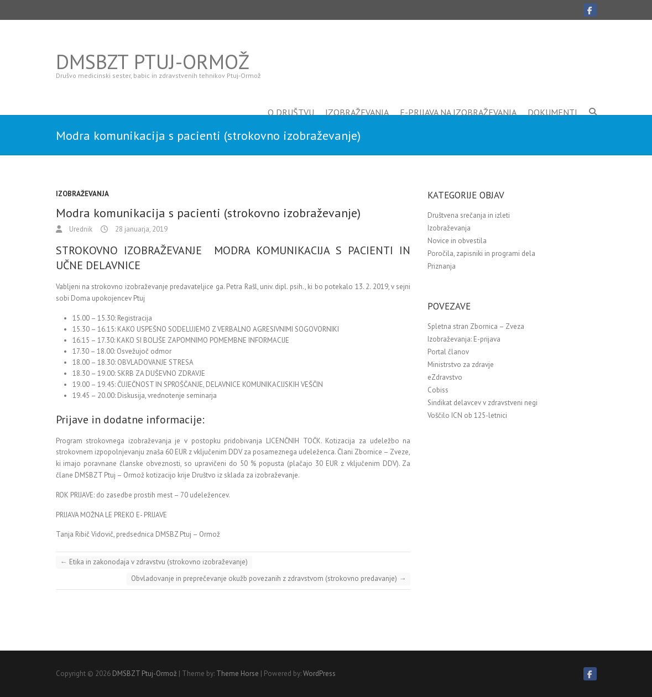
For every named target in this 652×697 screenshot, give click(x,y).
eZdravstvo (444, 377)
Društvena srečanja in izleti (468, 215)
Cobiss (437, 390)
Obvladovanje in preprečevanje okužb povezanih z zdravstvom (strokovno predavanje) (268, 578)
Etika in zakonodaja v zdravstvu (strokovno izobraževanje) (154, 562)
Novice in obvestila (457, 240)
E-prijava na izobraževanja (458, 96)
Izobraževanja (357, 96)
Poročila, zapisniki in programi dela (481, 253)
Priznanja (441, 266)
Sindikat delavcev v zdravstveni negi (482, 402)
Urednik (79, 229)
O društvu (291, 96)
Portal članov (448, 352)
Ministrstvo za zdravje (460, 364)
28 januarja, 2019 (140, 229)
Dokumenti (552, 96)
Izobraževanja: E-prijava (463, 339)
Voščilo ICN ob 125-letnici (467, 415)
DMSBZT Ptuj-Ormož (152, 61)
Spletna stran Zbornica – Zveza (475, 326)
